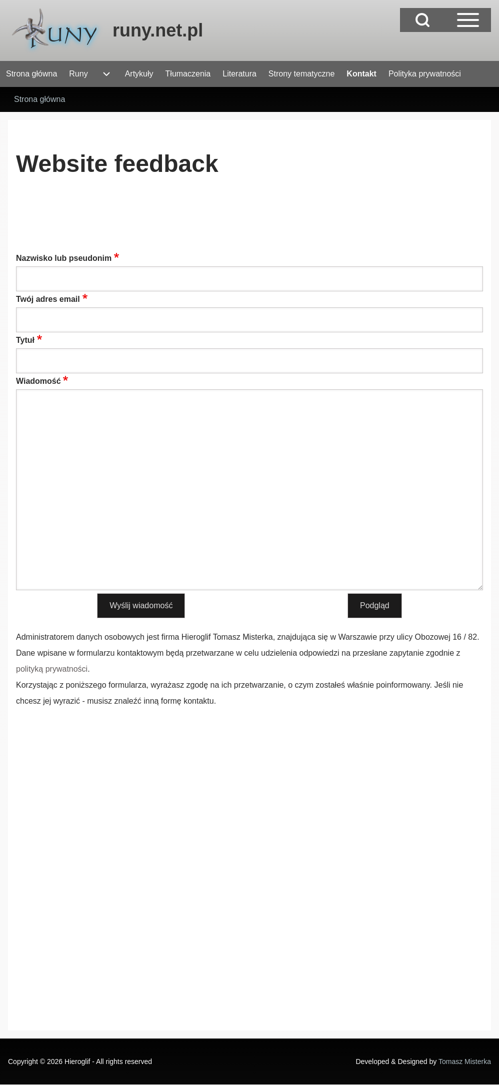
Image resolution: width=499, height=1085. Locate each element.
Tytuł (25, 340)
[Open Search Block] (422, 20)
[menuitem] (31, 74)
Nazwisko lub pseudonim (64, 258)
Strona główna (39, 99)
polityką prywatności (52, 669)
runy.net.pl (157, 30)
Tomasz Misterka (464, 1062)
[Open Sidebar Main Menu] (468, 20)
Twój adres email (48, 299)
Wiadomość (38, 381)
